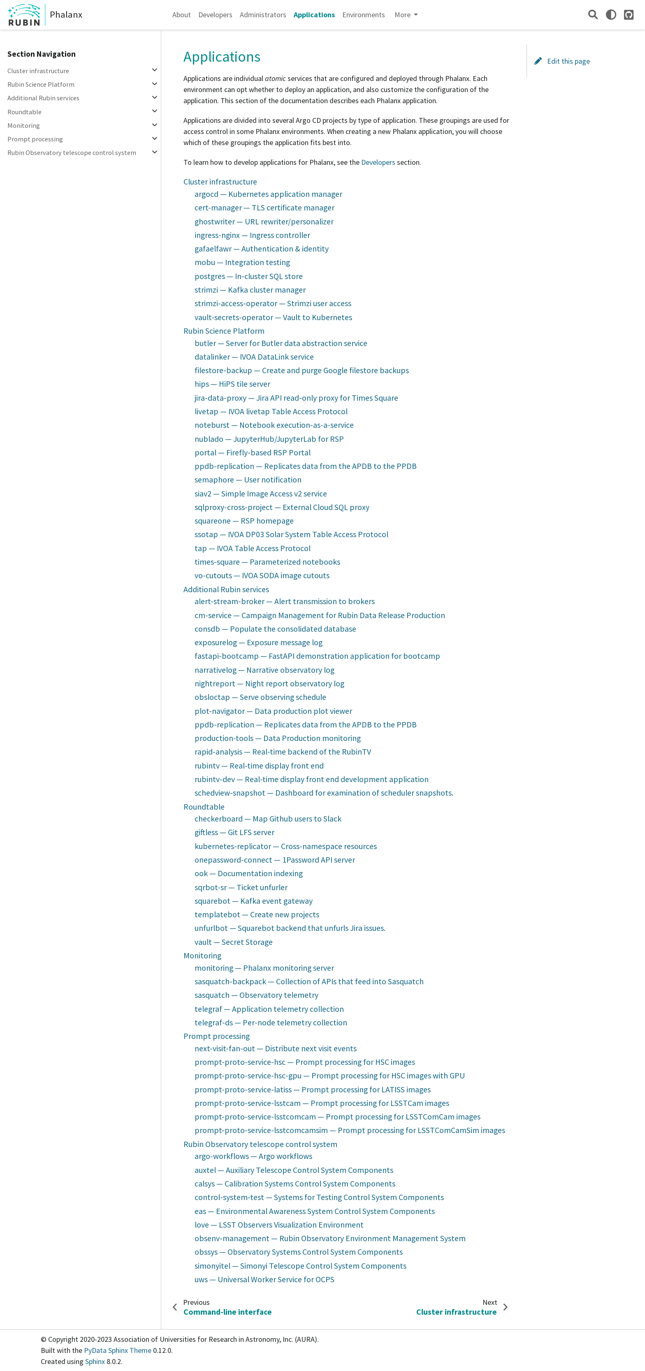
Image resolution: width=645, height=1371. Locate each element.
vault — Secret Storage (234, 942)
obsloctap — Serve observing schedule (260, 697)
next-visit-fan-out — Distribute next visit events (276, 1048)
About (181, 14)
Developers (215, 14)
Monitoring (23, 125)
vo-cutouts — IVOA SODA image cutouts (262, 575)
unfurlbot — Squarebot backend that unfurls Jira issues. (290, 928)
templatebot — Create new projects (257, 914)
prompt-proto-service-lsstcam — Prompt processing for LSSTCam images (322, 1103)
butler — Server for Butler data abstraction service (281, 343)
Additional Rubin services (43, 98)
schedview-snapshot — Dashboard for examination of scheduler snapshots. (324, 793)
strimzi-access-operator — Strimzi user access (273, 303)
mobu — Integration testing (242, 262)
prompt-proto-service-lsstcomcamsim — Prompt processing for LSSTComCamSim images (350, 1130)
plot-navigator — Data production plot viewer (273, 711)
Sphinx (95, 1361)
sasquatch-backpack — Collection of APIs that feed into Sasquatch (309, 981)
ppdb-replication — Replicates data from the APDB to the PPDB (306, 466)
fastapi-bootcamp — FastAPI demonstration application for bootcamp (317, 656)
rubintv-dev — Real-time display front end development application (312, 779)
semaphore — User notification (248, 480)
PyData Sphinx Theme (118, 1350)
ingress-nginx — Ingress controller (252, 235)
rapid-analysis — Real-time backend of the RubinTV (283, 752)
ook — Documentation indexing (249, 873)
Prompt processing (35, 139)
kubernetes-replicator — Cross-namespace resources (286, 846)
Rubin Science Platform (40, 84)
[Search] (593, 14)
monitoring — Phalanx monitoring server (264, 968)
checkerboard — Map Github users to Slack (268, 819)
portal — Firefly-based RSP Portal (253, 452)
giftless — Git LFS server (234, 832)
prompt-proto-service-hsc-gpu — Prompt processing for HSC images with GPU (330, 1075)
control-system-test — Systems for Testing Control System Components (319, 1197)
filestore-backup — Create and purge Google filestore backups (302, 370)
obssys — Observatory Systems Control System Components (299, 1252)
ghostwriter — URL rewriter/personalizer (264, 221)
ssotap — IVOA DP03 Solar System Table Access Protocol (291, 534)
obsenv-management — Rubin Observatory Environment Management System (330, 1238)
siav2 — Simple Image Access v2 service (261, 494)
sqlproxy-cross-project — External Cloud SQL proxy (282, 507)
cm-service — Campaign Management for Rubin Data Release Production (320, 615)
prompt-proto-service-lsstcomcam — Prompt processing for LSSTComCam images (337, 1117)
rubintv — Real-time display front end (259, 766)
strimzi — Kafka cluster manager (250, 290)
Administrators (263, 14)
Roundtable (24, 112)
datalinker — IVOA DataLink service (254, 357)
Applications (314, 14)
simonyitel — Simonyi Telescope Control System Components (300, 1266)
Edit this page (562, 61)
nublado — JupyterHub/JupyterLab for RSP (269, 439)
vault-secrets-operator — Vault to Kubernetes (273, 317)
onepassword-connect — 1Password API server (275, 860)
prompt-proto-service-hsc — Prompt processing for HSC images (305, 1062)
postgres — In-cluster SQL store (249, 276)
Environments (363, 14)
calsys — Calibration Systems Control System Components (295, 1184)
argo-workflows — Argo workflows (253, 1156)
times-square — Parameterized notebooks (267, 562)
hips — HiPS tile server (232, 384)
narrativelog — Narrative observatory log (264, 670)
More (403, 14)
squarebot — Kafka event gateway (254, 901)
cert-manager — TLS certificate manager (264, 207)
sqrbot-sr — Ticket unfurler (241, 887)
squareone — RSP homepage (244, 521)
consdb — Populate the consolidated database (275, 629)
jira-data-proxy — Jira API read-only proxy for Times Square (296, 398)
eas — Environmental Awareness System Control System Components (315, 1211)
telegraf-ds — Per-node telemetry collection (271, 1022)
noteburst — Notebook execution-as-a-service (274, 425)
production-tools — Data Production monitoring (278, 738)
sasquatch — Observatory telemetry (256, 995)
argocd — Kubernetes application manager (268, 194)
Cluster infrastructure (38, 71)
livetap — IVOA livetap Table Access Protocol (271, 411)
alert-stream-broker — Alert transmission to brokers (285, 601)
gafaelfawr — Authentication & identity (262, 249)
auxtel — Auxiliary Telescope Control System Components (294, 1170)
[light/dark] (611, 14)
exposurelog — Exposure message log (258, 642)
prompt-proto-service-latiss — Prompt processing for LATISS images (313, 1089)
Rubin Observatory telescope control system (71, 152)
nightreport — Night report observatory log (269, 683)
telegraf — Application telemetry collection (269, 1009)
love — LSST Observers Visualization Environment (279, 1225)
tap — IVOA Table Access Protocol (253, 548)
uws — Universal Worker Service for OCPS (264, 1279)
